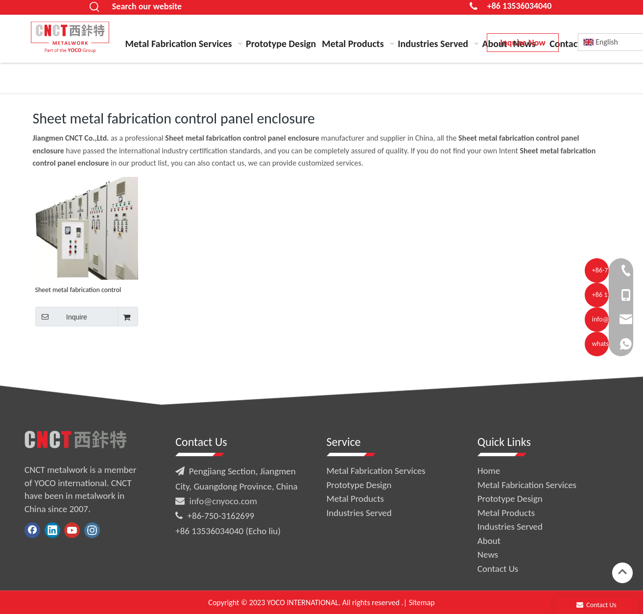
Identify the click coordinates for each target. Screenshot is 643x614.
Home (488, 470)
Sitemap (422, 602)
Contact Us (498, 568)
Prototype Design (359, 485)
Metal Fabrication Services (376, 470)
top (622, 572)
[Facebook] (32, 530)
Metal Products (355, 498)
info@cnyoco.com (223, 501)
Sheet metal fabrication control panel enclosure (78, 290)
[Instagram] (92, 530)
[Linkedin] (52, 530)
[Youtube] (72, 530)
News (487, 554)
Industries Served (359, 512)
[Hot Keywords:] (95, 7)
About (488, 540)
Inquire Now (522, 42)
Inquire (61, 316)
